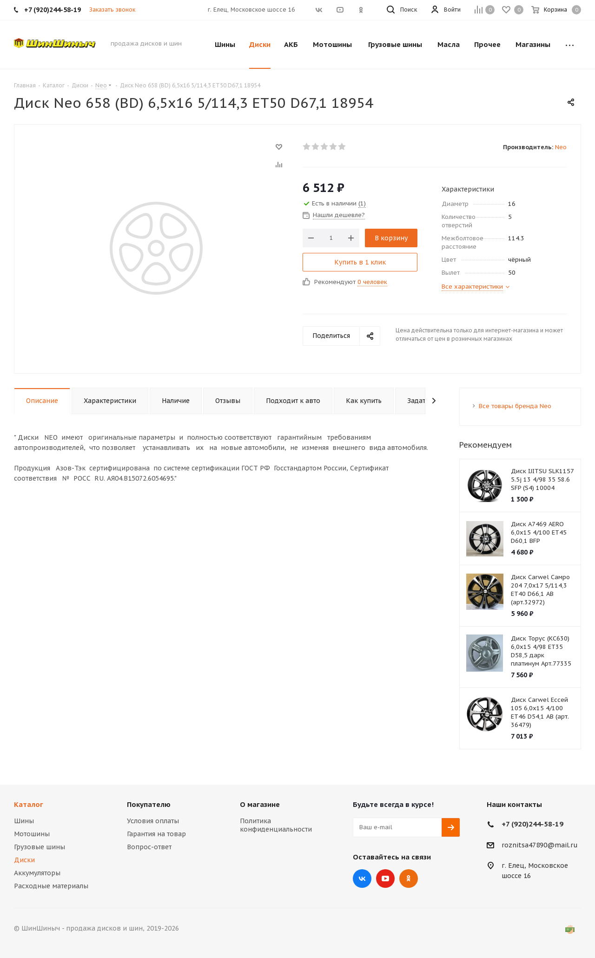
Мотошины (32, 834)
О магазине (260, 804)
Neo (561, 147)
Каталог (28, 804)
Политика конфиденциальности (276, 825)
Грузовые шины (39, 847)
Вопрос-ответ (149, 847)
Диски (24, 860)
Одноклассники (408, 878)
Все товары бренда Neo (515, 406)
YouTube (385, 878)
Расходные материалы (51, 886)
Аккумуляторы (37, 873)
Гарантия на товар (156, 834)
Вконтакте (362, 878)
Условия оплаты (153, 821)
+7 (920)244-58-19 (532, 823)
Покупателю (149, 804)
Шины (24, 821)
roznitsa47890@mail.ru (540, 845)
